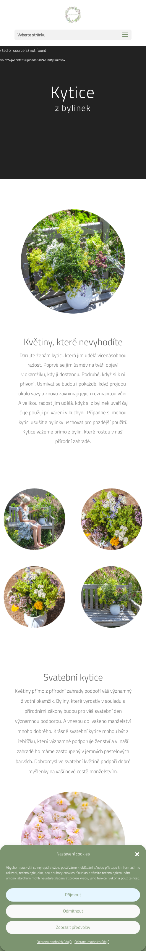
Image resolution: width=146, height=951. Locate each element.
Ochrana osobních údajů (54, 941)
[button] (137, 854)
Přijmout (73, 894)
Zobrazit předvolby (73, 927)
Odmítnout (73, 911)
